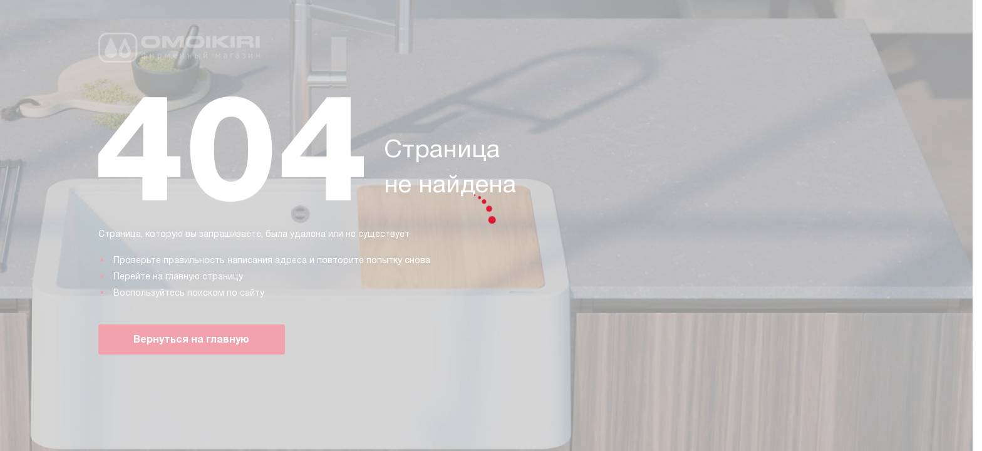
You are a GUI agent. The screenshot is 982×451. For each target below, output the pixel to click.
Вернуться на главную (191, 339)
